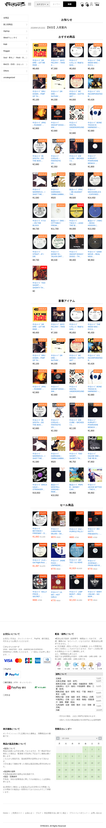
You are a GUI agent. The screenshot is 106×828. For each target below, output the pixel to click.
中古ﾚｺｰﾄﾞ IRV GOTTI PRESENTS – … (95, 531)
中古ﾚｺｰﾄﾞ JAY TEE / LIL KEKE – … (75, 562)
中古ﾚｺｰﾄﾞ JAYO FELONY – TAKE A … (58, 62)
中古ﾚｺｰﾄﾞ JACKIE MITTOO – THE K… (95, 487)
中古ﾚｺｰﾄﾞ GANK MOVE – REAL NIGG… (95, 254)
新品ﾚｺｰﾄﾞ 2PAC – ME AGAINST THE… (76, 191)
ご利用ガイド (16, 813)
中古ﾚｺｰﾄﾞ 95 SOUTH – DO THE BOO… (38, 158)
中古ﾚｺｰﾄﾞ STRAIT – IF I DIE (38, 254)
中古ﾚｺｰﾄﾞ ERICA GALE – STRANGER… (40, 487)
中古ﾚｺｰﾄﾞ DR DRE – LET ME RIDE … (39, 62)
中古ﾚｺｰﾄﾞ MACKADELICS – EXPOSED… (94, 191)
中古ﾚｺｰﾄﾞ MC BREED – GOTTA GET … (76, 93)
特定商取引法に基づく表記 (55, 813)
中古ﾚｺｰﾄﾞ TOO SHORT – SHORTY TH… (39, 285)
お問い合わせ (96, 813)
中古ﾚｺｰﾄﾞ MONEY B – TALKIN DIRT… (57, 254)
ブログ (38, 813)
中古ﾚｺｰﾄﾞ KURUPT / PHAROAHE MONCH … (93, 159)
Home (5, 813)
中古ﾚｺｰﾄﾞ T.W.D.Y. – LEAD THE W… (76, 223)
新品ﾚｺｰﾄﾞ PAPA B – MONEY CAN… (76, 487)
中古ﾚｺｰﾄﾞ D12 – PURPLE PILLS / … (76, 531)
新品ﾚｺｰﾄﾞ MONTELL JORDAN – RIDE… (55, 488)
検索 (69, 4)
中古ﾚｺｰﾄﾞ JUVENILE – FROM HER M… (94, 563)
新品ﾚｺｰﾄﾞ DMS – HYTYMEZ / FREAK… (58, 223)
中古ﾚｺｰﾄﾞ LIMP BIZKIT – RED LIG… (75, 594)
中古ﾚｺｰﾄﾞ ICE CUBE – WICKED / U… (76, 158)
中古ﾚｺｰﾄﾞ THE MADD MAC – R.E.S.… (94, 62)
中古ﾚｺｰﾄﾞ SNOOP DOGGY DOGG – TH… (76, 254)
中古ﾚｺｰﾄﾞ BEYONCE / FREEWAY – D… (40, 531)
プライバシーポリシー (78, 813)
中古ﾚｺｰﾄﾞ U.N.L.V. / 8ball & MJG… (76, 62)
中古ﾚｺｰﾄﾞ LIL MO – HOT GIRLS (56, 594)
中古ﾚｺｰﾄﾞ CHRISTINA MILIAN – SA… (57, 531)
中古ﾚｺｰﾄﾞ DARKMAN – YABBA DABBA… (58, 191)
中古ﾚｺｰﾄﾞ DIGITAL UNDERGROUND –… (76, 126)
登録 (97, 5)
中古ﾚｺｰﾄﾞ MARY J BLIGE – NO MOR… (95, 594)
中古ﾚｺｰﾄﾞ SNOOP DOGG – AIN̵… (58, 125)
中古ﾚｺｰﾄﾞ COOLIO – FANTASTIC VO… (56, 159)
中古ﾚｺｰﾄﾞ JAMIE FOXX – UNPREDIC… (58, 563)
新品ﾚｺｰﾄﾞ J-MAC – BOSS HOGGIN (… (95, 223)
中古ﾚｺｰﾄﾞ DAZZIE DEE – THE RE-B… (94, 456)
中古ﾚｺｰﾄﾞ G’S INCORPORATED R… (95, 93)
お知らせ (28, 813)
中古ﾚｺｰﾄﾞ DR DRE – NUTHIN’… (56, 93)
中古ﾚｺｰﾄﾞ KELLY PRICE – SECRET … (40, 594)
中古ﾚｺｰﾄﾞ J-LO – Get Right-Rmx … (40, 561)
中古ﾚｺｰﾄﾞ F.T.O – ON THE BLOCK (39, 223)
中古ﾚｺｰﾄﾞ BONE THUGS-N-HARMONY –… (95, 125)
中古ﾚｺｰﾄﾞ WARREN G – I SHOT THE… (39, 191)
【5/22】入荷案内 (56, 27)
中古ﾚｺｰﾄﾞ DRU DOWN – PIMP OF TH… (39, 93)
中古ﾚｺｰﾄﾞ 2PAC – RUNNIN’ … (39, 124)
